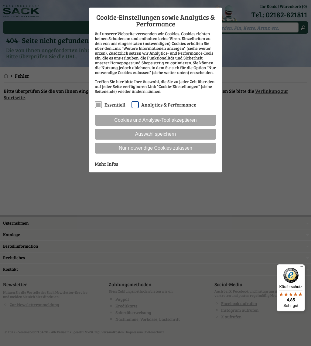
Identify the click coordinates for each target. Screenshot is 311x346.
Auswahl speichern (155, 134)
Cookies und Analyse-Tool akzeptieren (155, 120)
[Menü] (301, 268)
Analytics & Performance (168, 104)
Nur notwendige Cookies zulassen (155, 148)
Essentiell (114, 104)
